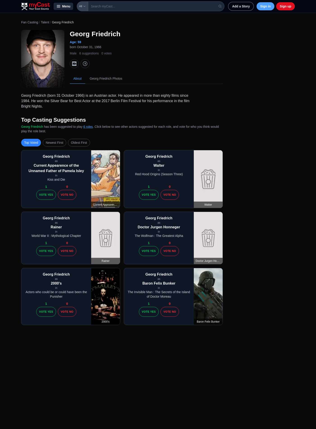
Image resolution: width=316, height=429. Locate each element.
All (82, 6)
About (77, 78)
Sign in (265, 6)
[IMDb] (74, 63)
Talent (45, 22)
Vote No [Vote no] (67, 194)
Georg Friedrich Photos (106, 78)
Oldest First (79, 142)
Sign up (285, 6)
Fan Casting (29, 22)
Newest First (54, 142)
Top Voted (31, 142)
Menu (63, 6)
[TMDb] (85, 63)
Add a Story (241, 6)
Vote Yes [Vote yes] (46, 194)
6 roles (88, 126)
